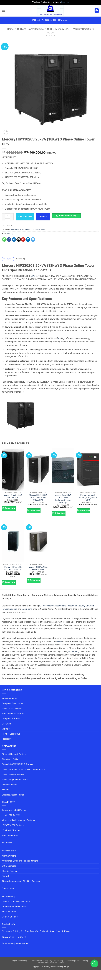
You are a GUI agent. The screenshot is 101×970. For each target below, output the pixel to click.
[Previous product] (53, 34)
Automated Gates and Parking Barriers (20, 861)
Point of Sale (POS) (11, 734)
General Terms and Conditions (16, 901)
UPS (49, 29)
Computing (27, 609)
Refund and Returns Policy (14, 906)
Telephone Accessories (13, 713)
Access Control (9, 850)
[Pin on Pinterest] (23, 239)
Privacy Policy (8, 896)
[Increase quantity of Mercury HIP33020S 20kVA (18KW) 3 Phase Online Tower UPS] (12, 216)
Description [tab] (8, 259)
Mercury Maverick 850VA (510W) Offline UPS (88, 497)
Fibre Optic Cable (10, 759)
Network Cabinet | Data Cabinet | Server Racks (23, 769)
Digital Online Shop (19, 961)
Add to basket (25, 217)
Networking (60, 605)
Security (81, 605)
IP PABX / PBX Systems (13, 825)
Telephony (72, 605)
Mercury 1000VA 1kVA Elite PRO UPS (38, 568)
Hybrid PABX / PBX (11, 815)
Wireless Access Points (13, 795)
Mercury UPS (62, 29)
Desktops (6, 724)
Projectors (7, 739)
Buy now (43, 217)
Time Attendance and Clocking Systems (21, 881)
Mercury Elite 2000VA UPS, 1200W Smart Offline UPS (38, 497)
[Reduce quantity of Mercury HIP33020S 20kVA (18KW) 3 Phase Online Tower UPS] (3, 216)
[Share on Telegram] (33, 239)
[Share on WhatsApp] (4, 239)
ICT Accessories (46, 605)
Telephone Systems (72, 961)
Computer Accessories (12, 703)
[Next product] (48, 34)
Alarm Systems (9, 856)
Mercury (10, 233)
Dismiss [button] (65, 2)
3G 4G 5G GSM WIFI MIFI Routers (17, 764)
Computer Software (11, 718)
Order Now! (10, 508)
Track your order (9, 911)
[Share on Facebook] (9, 239)
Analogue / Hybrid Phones (14, 810)
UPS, (33, 276)
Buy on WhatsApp (67, 216)
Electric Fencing (9, 871)
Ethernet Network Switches (14, 754)
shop (59, 641)
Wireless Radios (9, 784)
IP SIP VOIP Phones (11, 830)
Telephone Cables (10, 835)
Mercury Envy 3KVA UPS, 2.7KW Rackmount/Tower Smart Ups (63, 499)
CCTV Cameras (9, 866)
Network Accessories (12, 708)
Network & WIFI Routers (13, 774)
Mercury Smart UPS (83, 29)
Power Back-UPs (9, 698)
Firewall (5, 876)
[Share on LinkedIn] (28, 239)
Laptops (6, 729)
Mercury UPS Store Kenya (35, 229)
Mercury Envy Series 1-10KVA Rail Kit (13, 496)
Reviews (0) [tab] (20, 259)
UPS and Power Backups (30, 29)
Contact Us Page (10, 917)
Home (10, 29)
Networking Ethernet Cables (15, 779)
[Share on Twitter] (14, 239)
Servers (5, 789)
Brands (61, 963)
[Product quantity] (7, 216)
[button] (3, 10)
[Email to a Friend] (18, 239)
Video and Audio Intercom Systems (18, 820)
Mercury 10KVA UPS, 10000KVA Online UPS (13, 568)
